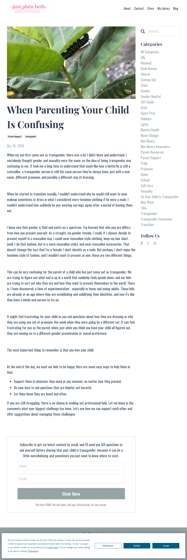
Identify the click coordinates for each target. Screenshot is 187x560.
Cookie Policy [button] (53, 547)
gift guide (147, 102)
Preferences (108, 545)
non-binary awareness (155, 146)
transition (147, 224)
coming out (148, 79)
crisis (144, 85)
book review (149, 68)
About (127, 8)
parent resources (152, 152)
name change (150, 135)
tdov (144, 207)
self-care (147, 185)
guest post (148, 113)
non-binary (148, 141)
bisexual (146, 62)
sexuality (147, 191)
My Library (163, 8)
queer (145, 174)
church (145, 74)
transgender (30, 136)
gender (145, 90)
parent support (14, 136)
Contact (139, 8)
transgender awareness (156, 219)
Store (150, 8)
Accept (166, 545)
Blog (175, 8)
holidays (146, 118)
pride (144, 163)
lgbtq (144, 124)
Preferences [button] (33, 551)
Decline (137, 545)
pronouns (147, 168)
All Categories (150, 51)
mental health (150, 129)
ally (143, 57)
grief (144, 107)
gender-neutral (151, 96)
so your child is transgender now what (159, 199)
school (145, 180)
